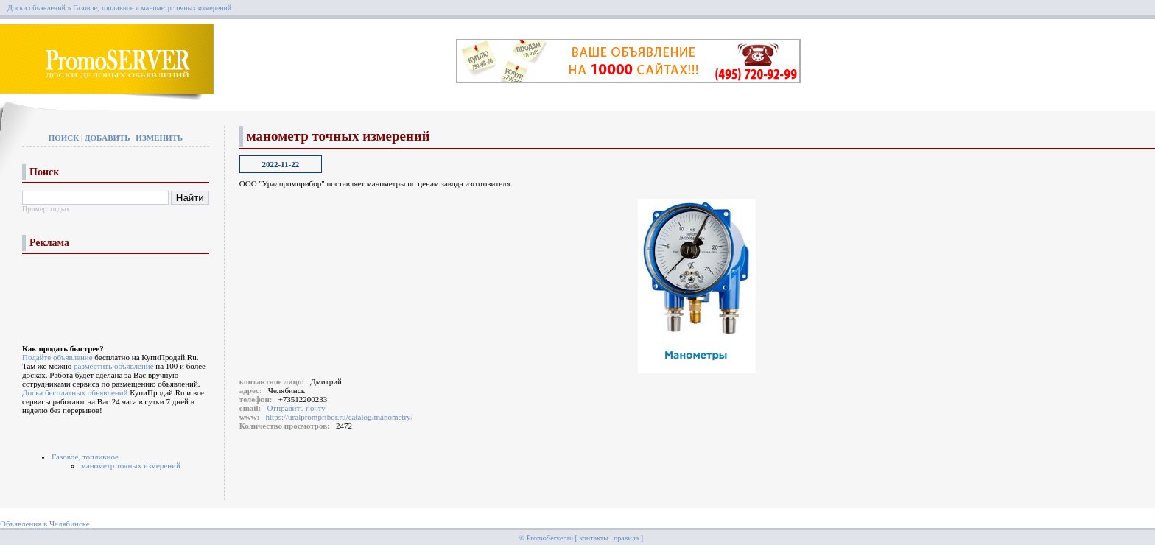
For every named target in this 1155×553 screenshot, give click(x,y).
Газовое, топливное (103, 8)
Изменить (159, 137)
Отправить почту (296, 408)
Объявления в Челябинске (45, 523)
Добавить (107, 137)
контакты (593, 538)
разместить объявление (114, 366)
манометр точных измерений (186, 8)
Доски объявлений (36, 8)
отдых (60, 209)
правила (626, 538)
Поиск (64, 137)
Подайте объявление (57, 357)
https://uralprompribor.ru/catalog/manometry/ (339, 416)
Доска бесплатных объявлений (74, 392)
